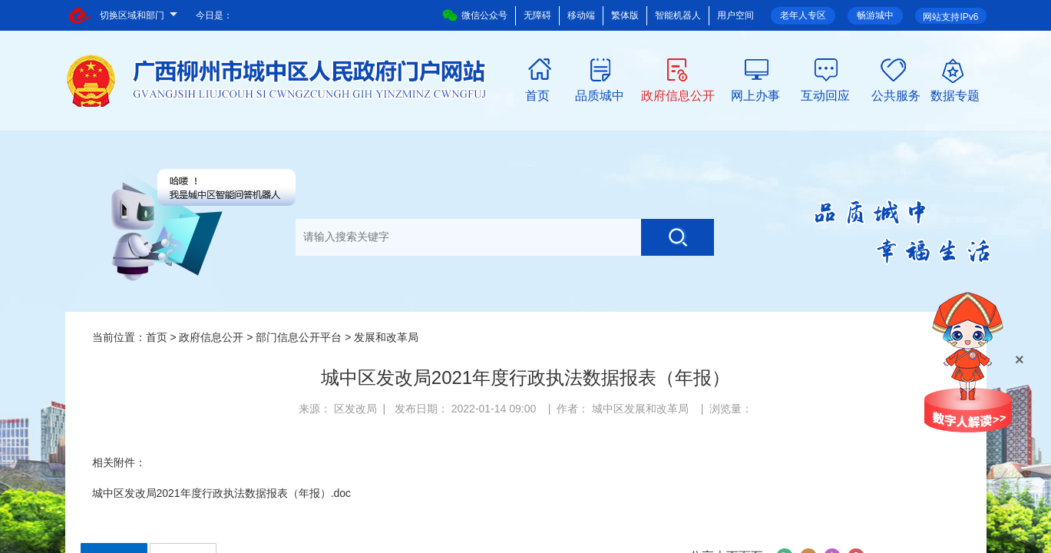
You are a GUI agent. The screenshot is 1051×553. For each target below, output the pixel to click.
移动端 (581, 15)
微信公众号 (474, 15)
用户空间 (735, 15)
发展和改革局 (386, 337)
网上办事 (755, 94)
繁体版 (625, 15)
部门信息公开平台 (299, 337)
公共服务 (895, 94)
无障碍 (537, 15)
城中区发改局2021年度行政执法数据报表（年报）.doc (222, 493)
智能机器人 (678, 15)
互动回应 (825, 94)
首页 (537, 94)
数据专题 (955, 94)
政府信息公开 (678, 94)
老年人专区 (803, 15)
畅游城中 (875, 15)
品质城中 (599, 94)
